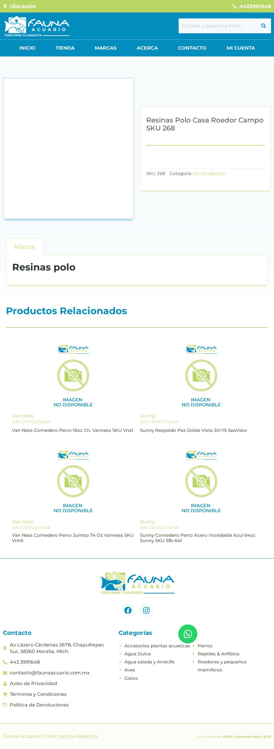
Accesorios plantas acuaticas (157, 646)
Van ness (23, 416)
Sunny (147, 416)
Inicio (27, 48)
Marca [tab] (24, 247)
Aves (130, 670)
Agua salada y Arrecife (149, 662)
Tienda (65, 48)
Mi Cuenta (241, 48)
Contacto (192, 48)
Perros (205, 646)
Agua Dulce (138, 654)
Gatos (131, 678)
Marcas (105, 48)
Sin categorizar (209, 173)
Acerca (147, 48)
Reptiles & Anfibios (219, 654)
